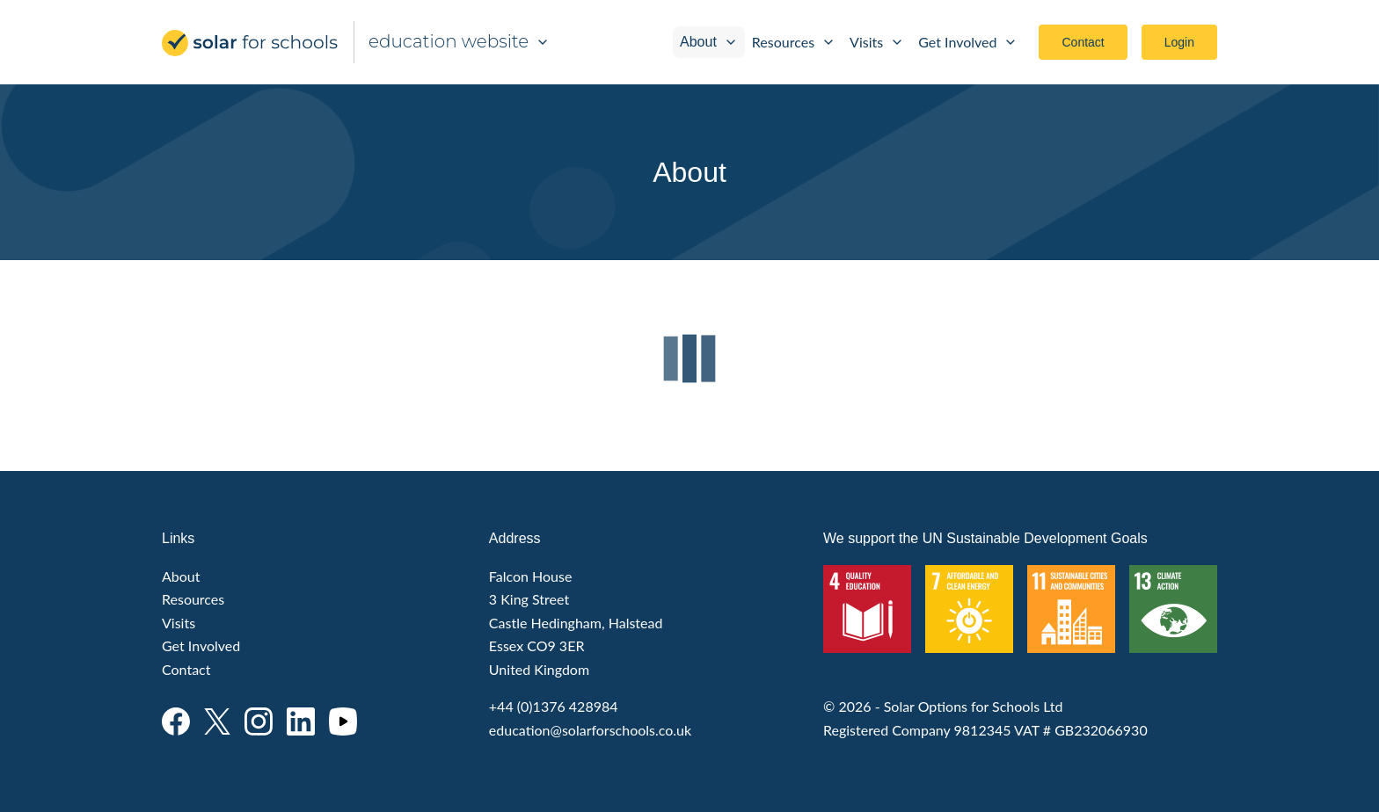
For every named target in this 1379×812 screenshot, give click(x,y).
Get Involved (968, 41)
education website (459, 41)
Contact (1083, 42)
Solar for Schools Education (250, 43)
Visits (877, 41)
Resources (793, 41)
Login (1179, 42)
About (709, 41)
